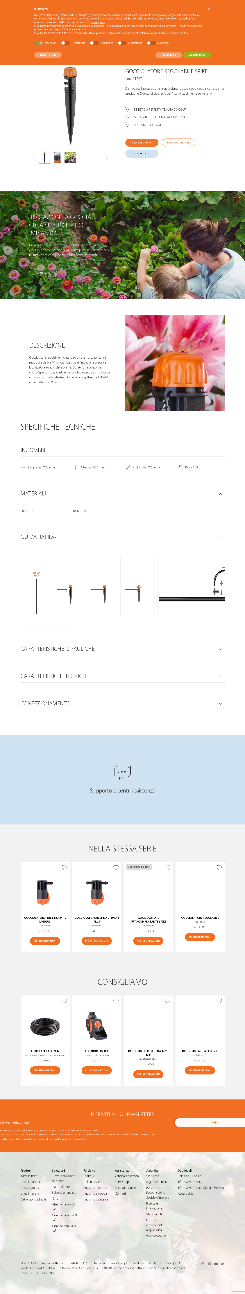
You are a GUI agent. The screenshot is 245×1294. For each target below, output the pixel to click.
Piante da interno (63, 1187)
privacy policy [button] (166, 15)
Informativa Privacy (190, 1182)
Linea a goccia (30, 1188)
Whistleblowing (156, 1236)
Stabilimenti (154, 1214)
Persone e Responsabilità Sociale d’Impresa (157, 1193)
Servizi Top (122, 1182)
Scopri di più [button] (48, 54)
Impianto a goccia (95, 1194)
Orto (55, 1198)
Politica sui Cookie (189, 1176)
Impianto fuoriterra (95, 1199)
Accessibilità (186, 1194)
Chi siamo (152, 1176)
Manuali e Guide (125, 1188)
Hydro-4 (88, 1176)
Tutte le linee (29, 1176)
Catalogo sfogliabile (33, 1199)
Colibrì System (92, 1182)
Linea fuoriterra (30, 1182)
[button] (106, 158)
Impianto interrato (95, 1188)
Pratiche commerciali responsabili (154, 1225)
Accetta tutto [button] (197, 54)
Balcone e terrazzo (64, 1193)
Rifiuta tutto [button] (168, 54)
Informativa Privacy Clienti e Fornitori (201, 1188)
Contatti (120, 1194)
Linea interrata (30, 1194)
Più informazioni (45, 940)
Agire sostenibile (157, 1182)
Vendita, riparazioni (127, 1176)
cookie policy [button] (98, 22)
